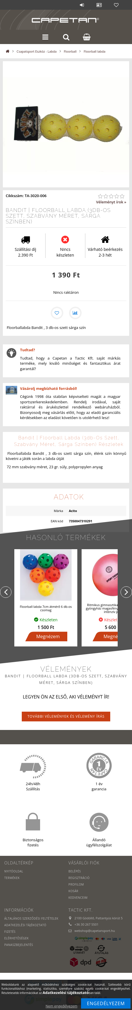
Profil (99, 5)
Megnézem (48, 636)
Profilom (76, 884)
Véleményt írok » (111, 202)
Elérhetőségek (16, 938)
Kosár (73, 891)
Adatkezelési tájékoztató (25, 925)
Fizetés (9, 932)
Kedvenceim (78, 898)
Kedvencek (116, 5)
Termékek (12, 878)
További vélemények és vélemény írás (66, 716)
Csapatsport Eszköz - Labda (37, 51)
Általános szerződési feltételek (31, 918)
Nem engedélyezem (61, 1006)
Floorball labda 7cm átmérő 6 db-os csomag (46, 608)
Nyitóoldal (13, 871)
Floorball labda (94, 51)
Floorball (70, 51)
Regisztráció (79, 878)
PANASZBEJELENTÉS (18, 945)
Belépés (82, 5)
